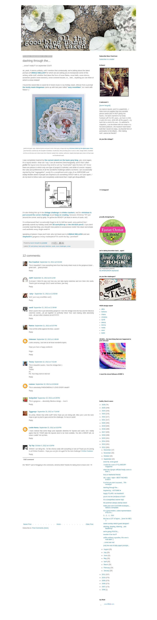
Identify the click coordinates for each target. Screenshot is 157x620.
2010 (104, 577)
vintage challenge (52, 213)
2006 (104, 590)
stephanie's (27, 237)
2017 (104, 432)
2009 (104, 580)
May (105, 558)
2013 (104, 444)
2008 (104, 583)
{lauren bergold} (105, 105)
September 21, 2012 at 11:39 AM (45, 308)
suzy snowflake (74, 87)
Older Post (89, 524)
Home (59, 524)
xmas (68, 246)
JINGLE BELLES (38, 73)
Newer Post (27, 524)
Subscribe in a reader (106, 59)
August (106, 549)
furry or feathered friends (111, 475)
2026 (104, 405)
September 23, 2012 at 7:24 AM (48, 412)
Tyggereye (33, 412)
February (107, 568)
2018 (104, 429)
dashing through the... (110, 487)
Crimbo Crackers (87, 451)
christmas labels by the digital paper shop (81, 148)
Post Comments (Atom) (40, 528)
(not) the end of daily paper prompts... (116, 545)
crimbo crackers (68, 213)
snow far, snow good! (110, 462)
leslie (103, 333)
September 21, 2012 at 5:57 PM (46, 326)
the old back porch (76, 224)
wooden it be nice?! (110, 534)
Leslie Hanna (34, 427)
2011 (104, 574)
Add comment (28, 459)
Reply (31, 271)
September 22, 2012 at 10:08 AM (47, 384)
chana (103, 314)
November (107, 453)
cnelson (32, 384)
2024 (104, 411)
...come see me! (108, 542)
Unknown (32, 339)
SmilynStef (33, 398)
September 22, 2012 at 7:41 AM (46, 362)
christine (104, 317)
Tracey (31, 362)
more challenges (61, 246)
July (105, 552)
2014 (104, 441)
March (106, 564)
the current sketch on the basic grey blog (61, 160)
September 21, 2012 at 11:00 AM (46, 294)
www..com (109, 604)
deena (103, 322)
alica (103, 309)
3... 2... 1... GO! (108, 515)
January (107, 571)
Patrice (31, 326)
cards (53, 246)
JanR (31, 278)
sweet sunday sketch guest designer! (116, 523)
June (105, 555)
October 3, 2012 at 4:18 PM (44, 446)
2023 (104, 414)
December (107, 450)
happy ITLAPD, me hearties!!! (113, 493)
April (105, 561)
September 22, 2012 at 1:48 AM (48, 339)
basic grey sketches (45, 246)
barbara (104, 312)
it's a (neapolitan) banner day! (113, 500)
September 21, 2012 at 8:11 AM (44, 278)
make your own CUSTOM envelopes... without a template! (116, 506)
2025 (104, 408)
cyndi (103, 320)
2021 (104, 420)
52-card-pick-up (59, 224)
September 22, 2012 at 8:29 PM (49, 398)
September (108, 459)
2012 (104, 447)
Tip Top (31, 446)
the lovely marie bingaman (33, 87)
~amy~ (31, 294)
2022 (104, 417)
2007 (104, 587)
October (107, 456)
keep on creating (62, 215)
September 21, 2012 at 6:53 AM (51, 262)
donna (103, 325)
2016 (104, 435)
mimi (103, 330)
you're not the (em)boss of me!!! (114, 497)
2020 (104, 423)
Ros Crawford (34, 262)
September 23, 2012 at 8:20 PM (50, 427)
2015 (104, 438)
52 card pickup (33, 246)
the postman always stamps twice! (115, 503)
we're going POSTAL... (111, 531)
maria (103, 328)
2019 (104, 426)
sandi (31, 308)
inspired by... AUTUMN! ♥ (112, 490)
